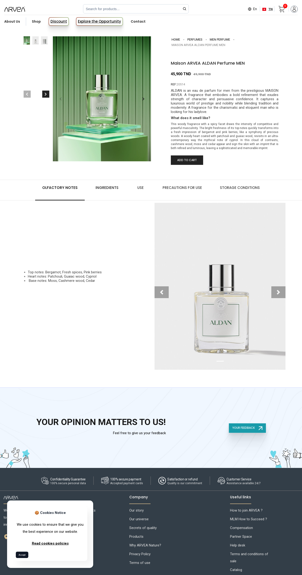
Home (176, 39)
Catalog (236, 570)
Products (136, 536)
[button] (143, 99)
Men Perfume (220, 39)
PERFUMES (194, 39)
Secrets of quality (143, 528)
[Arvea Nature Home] (14, 8)
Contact (138, 21)
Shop (36, 21)
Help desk (237, 545)
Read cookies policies (50, 543)
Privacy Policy (140, 554)
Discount (58, 21)
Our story (136, 510)
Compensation (241, 528)
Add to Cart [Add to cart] (187, 160)
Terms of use (139, 563)
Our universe (139, 519)
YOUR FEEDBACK (247, 428)
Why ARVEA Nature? (145, 545)
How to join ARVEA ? (246, 510)
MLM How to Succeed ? (248, 519)
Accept (22, 555)
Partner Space (241, 536)
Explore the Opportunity (99, 21)
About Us (12, 21)
